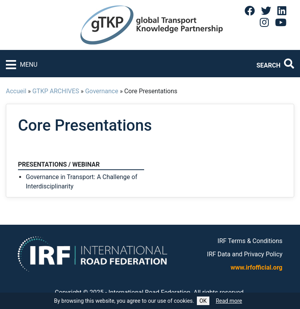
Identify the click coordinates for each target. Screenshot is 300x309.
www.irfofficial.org (256, 267)
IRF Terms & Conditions (250, 241)
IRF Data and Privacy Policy (244, 254)
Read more (229, 301)
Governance (101, 91)
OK (203, 301)
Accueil (16, 91)
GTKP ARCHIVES (55, 91)
